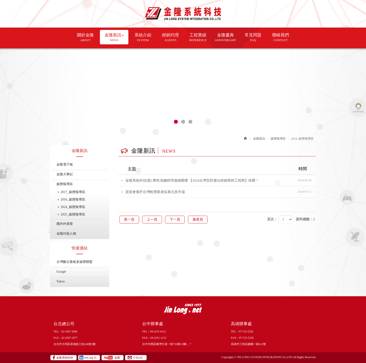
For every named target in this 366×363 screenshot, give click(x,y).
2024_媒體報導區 (73, 207)
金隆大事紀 (64, 174)
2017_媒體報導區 (73, 192)
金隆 (117, 357)
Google (61, 271)
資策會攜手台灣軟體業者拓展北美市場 (220, 192)
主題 (220, 169)
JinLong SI (90, 357)
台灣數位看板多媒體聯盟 (74, 262)
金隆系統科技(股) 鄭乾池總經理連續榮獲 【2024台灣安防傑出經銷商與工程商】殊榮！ (220, 180)
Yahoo (60, 281)
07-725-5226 (246, 331)
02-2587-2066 (69, 331)
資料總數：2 (305, 219)
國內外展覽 (64, 224)
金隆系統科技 (183, 14)
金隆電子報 (64, 164)
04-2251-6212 (158, 331)
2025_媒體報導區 (73, 214)
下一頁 (176, 219)
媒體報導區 (64, 184)
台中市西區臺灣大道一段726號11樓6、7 (166, 344)
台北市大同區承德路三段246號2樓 (74, 344)
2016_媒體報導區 (73, 199)
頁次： (272, 219)
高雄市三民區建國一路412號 (248, 344)
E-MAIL (138, 357)
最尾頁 (200, 219)
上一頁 (153, 219)
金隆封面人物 (66, 233)
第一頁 (129, 219)
